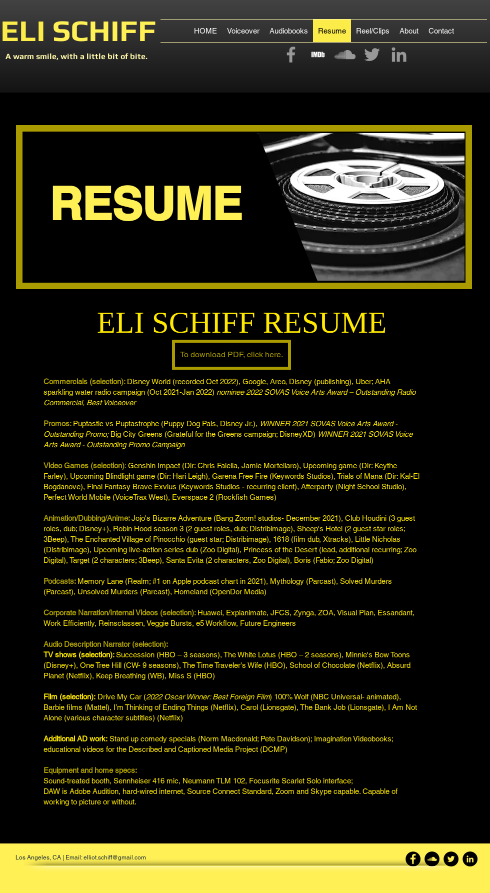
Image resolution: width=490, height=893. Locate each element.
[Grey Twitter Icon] (372, 54)
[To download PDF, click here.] (231, 355)
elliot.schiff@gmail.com (115, 857)
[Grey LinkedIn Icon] (399, 54)
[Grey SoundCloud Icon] (345, 54)
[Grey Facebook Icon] (291, 54)
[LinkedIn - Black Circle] (470, 858)
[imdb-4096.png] (318, 54)
